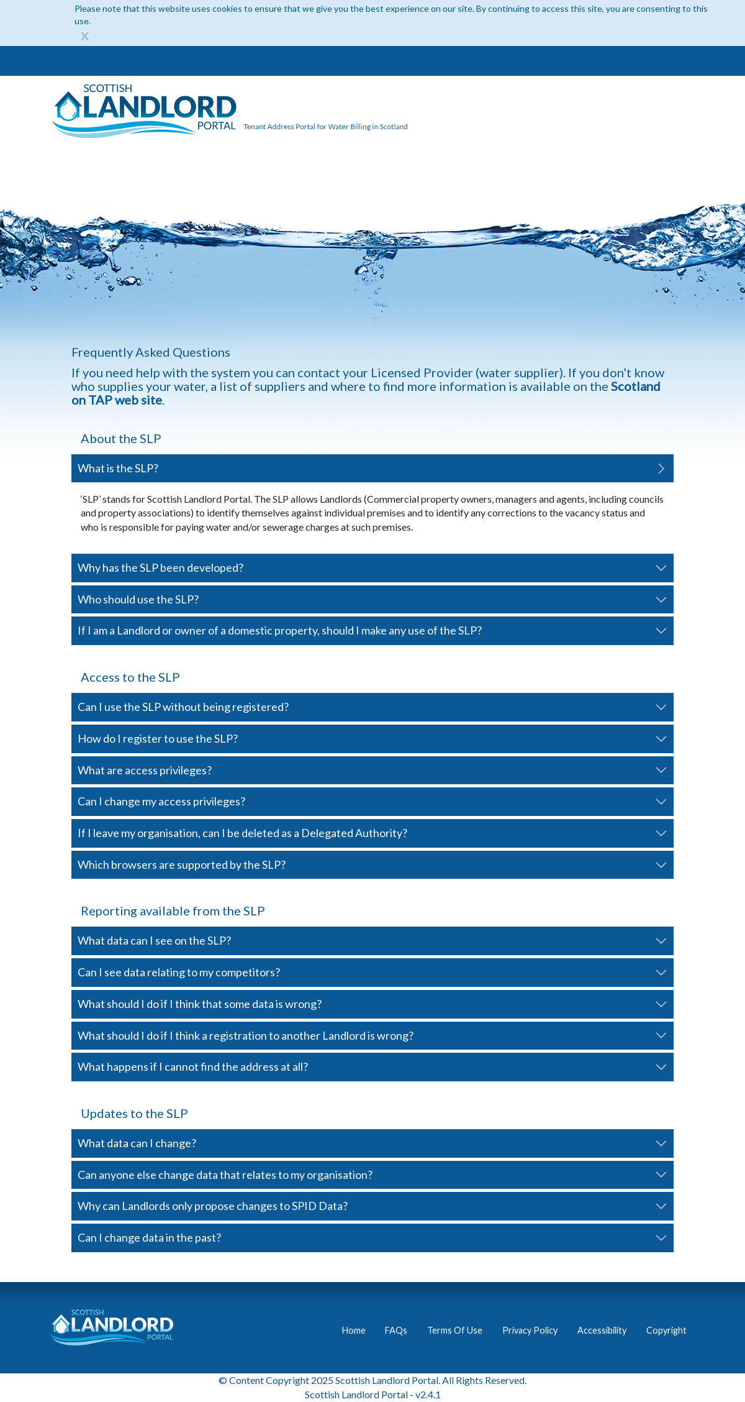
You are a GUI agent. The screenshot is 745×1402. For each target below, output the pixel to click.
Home (354, 1330)
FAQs (396, 1330)
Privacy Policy (530, 1330)
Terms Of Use (454, 1330)
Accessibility (601, 1330)
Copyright (666, 1330)
